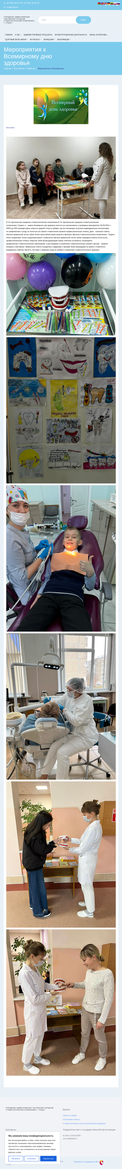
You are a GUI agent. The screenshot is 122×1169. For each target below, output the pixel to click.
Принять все (48, 1158)
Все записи (19, 68)
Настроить (15, 1158)
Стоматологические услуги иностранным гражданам (84, 1123)
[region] (32, 1148)
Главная (7, 68)
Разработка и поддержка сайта (89, 1161)
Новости (31, 68)
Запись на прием (70, 1115)
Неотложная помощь (71, 1119)
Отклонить (31, 1158)
